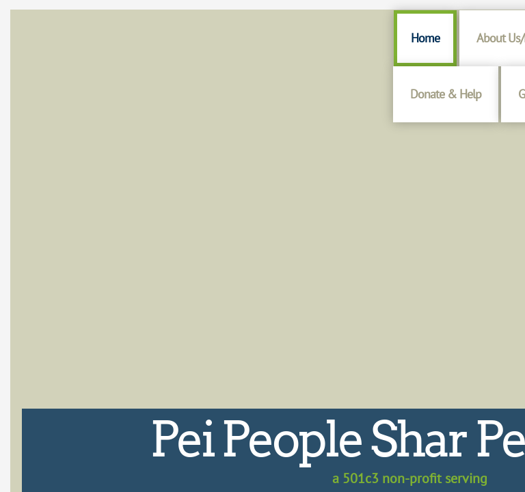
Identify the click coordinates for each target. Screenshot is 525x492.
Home (425, 38)
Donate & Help (445, 94)
